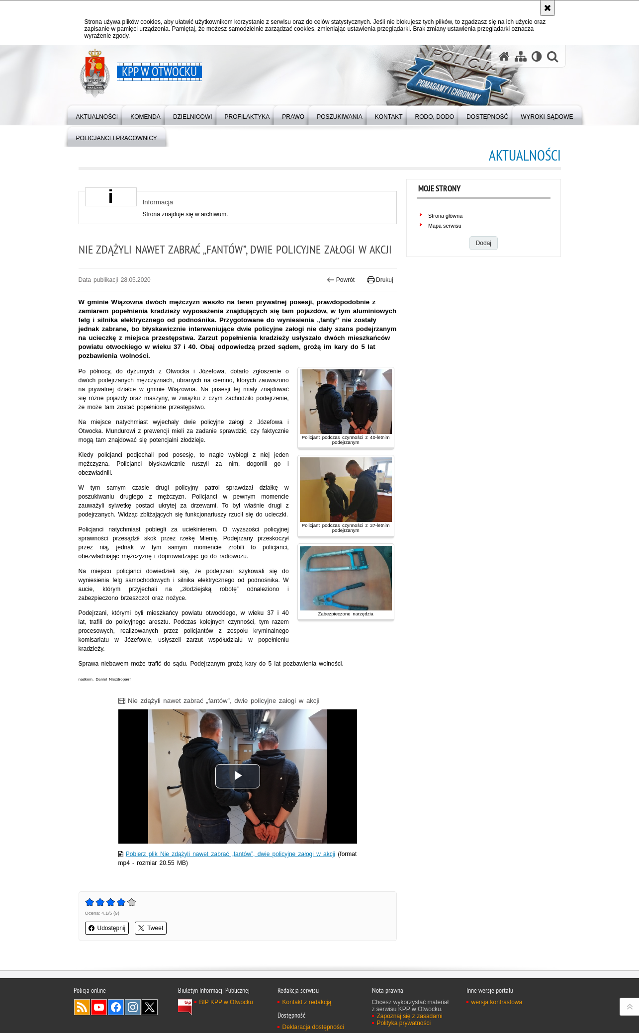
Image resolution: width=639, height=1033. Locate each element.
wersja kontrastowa (497, 1002)
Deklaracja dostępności (313, 1027)
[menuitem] (97, 114)
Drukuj (380, 280)
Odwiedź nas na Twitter (150, 1007)
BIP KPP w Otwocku (226, 1002)
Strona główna (445, 216)
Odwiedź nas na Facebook (116, 1007)
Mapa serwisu (444, 226)
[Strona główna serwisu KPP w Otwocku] (504, 56)
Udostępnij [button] (107, 928)
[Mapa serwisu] (521, 56)
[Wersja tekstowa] (537, 56)
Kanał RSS (82, 1007)
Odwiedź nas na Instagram (133, 1007)
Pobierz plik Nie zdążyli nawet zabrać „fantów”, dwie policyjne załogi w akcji (230, 854)
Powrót (341, 280)
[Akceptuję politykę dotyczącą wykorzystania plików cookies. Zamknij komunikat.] (547, 8)
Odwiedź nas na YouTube (99, 1007)
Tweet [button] (150, 928)
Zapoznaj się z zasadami (410, 1016)
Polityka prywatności (404, 1023)
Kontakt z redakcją (307, 1002)
